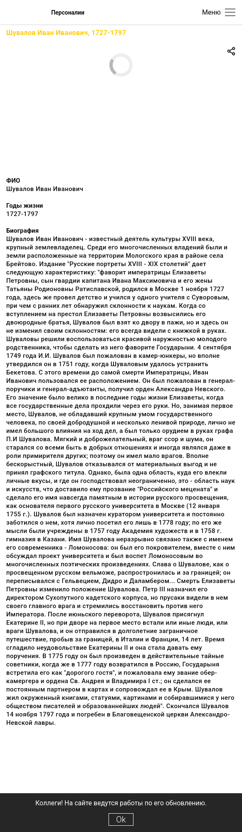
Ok (121, 819)
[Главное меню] (230, 12)
